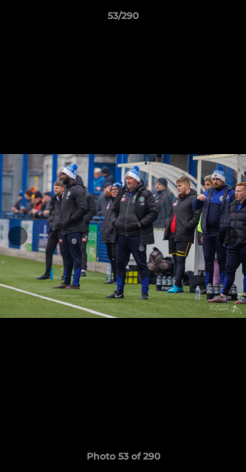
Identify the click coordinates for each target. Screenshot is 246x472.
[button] (230, 19)
